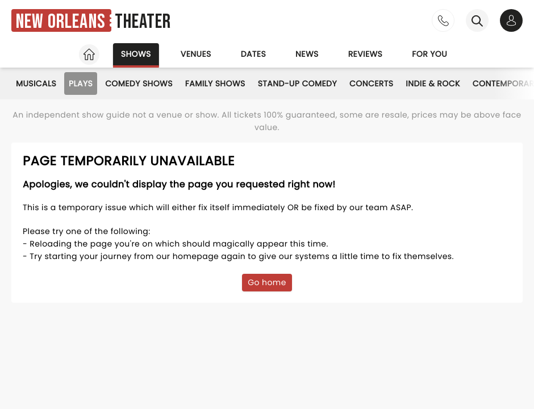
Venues (196, 54)
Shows (136, 54)
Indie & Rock (433, 83)
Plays (81, 83)
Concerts (371, 83)
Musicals (36, 83)
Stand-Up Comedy (297, 83)
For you (429, 54)
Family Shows (215, 83)
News (307, 54)
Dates (253, 54)
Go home (267, 282)
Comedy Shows (139, 83)
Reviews (365, 54)
